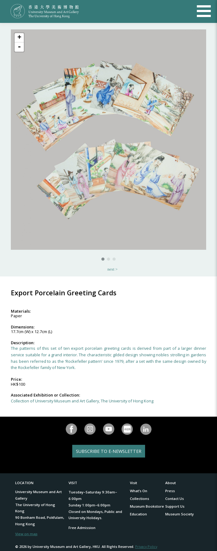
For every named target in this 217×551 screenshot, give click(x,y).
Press (170, 490)
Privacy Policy (146, 546)
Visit (133, 482)
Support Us (174, 506)
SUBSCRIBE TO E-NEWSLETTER (108, 451)
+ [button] (19, 37)
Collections (139, 498)
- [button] (19, 47)
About (170, 482)
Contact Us (174, 498)
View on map (26, 533)
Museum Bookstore (147, 506)
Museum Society (179, 514)
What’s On (138, 490)
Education (138, 514)
